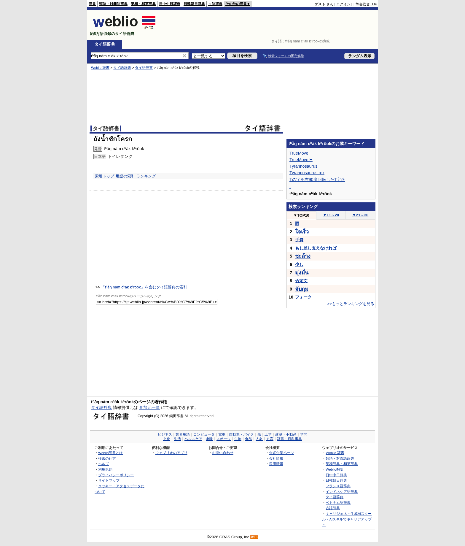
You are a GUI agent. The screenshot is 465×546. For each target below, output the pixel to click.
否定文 (301, 280)
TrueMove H (301, 159)
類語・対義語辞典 (113, 4)
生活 (177, 439)
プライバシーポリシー (116, 475)
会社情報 (276, 458)
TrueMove (298, 153)
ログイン (343, 4)
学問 (303, 434)
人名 (259, 439)
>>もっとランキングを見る (350, 303)
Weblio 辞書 (100, 67)
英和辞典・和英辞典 (342, 464)
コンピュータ (204, 434)
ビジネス (165, 434)
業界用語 (183, 434)
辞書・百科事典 (289, 439)
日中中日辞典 (169, 4)
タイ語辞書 (144, 67)
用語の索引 (125, 176)
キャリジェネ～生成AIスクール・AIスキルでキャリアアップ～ (347, 519)
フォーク (303, 297)
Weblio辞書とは (110, 453)
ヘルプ (103, 464)
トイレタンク (120, 156)
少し (299, 264)
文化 (166, 439)
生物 (237, 439)
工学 (268, 434)
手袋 (299, 239)
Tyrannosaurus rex (306, 172)
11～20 (331, 215)
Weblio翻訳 (334, 469)
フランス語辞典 (338, 486)
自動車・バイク (241, 434)
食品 (248, 439)
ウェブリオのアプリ (171, 453)
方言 (269, 439)
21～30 (360, 215)
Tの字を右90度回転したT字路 (317, 179)
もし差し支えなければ (316, 248)
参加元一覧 (149, 407)
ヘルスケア (193, 439)
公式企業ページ (281, 453)
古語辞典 (215, 4)
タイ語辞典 (104, 44)
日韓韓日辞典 (194, 4)
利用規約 (105, 469)
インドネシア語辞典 (342, 491)
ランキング (146, 176)
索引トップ (104, 176)
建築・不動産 (286, 434)
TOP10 (301, 215)
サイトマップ (109, 480)
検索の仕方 (107, 458)
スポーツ (223, 439)
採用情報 (276, 464)
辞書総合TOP (366, 4)
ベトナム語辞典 (338, 502)
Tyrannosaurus (303, 166)
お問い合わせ (222, 453)
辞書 (92, 4)
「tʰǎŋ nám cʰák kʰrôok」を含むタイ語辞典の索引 (144, 287)
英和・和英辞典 (143, 4)
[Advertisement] (269, 25)
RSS (254, 537)
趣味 (209, 439)
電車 (221, 434)
